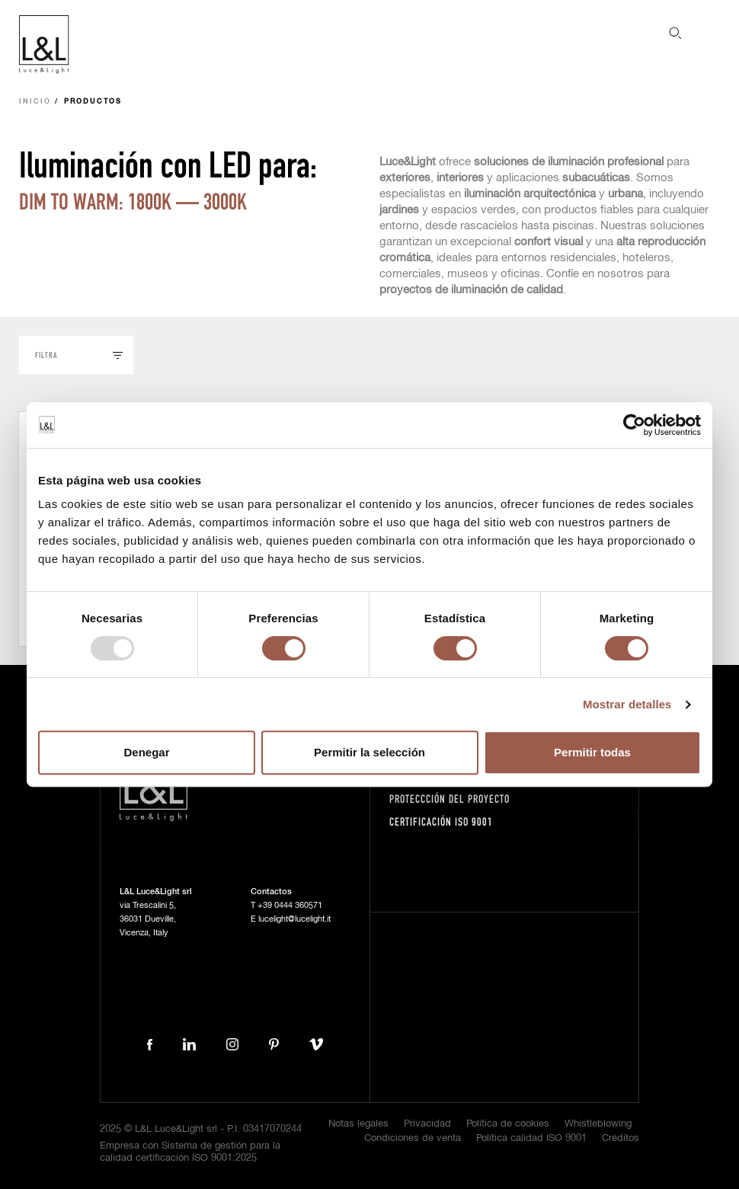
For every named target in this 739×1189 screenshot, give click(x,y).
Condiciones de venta (412, 1138)
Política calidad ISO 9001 (531, 1138)
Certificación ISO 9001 (441, 821)
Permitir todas (592, 752)
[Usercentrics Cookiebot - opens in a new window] (634, 425)
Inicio (35, 101)
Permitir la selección (369, 752)
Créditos (620, 1138)
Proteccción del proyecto (449, 798)
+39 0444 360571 (290, 905)
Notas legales (358, 1124)
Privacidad (427, 1124)
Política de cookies (507, 1124)
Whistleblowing (598, 1124)
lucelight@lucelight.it (294, 919)
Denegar (146, 752)
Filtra (46, 354)
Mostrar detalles (627, 704)
